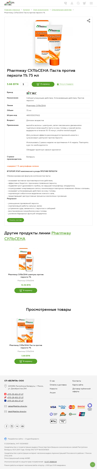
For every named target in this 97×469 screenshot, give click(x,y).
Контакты (76, 381)
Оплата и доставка (58, 385)
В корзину (43, 84)
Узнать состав (15, 220)
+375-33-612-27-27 (13, 394)
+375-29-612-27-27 (13, 397)
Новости (53, 389)
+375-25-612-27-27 (13, 401)
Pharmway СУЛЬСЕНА (36, 106)
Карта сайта (77, 385)
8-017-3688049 (51, 462)
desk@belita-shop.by (17, 411)
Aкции (53, 393)
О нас (52, 381)
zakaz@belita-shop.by (17, 406)
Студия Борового (32, 439)
